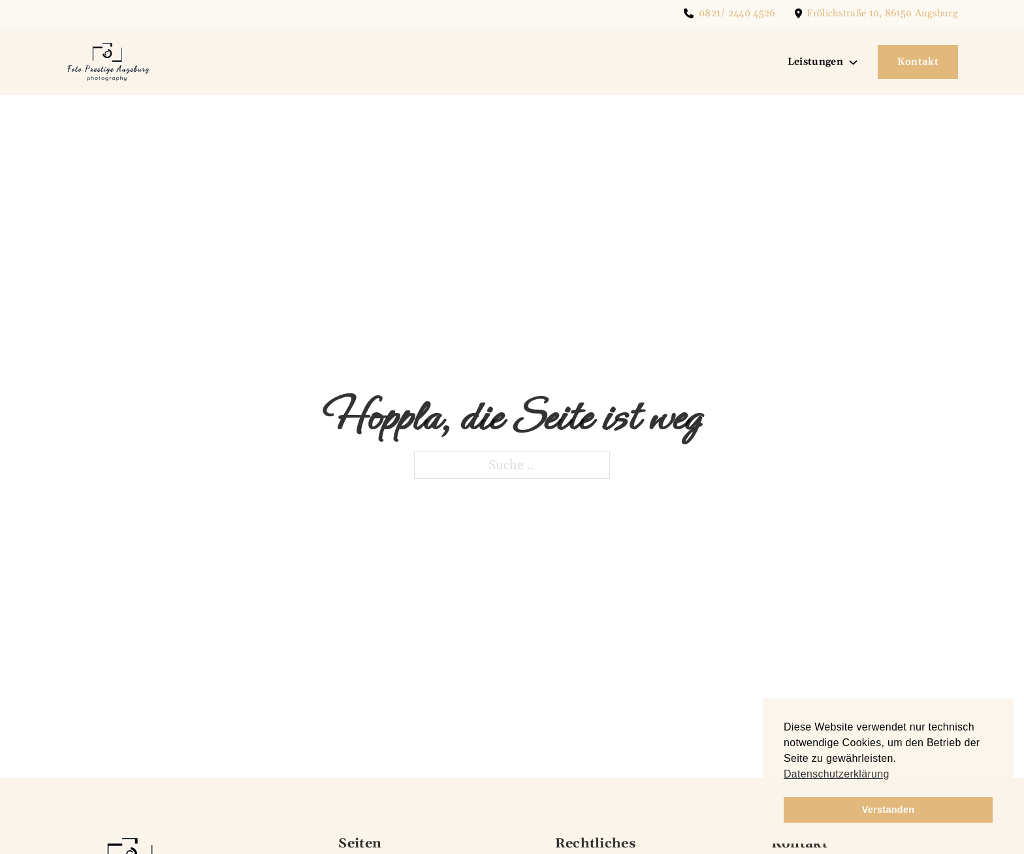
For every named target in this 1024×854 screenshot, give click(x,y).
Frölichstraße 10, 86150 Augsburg (882, 13)
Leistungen (815, 62)
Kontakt (917, 62)
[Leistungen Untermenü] (853, 62)
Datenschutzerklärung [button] (836, 774)
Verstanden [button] (888, 809)
